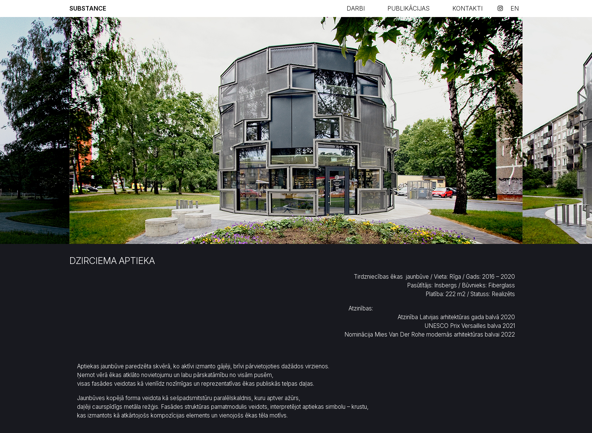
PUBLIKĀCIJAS (408, 8)
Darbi (356, 8)
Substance (87, 8)
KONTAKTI (467, 8)
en (514, 8)
